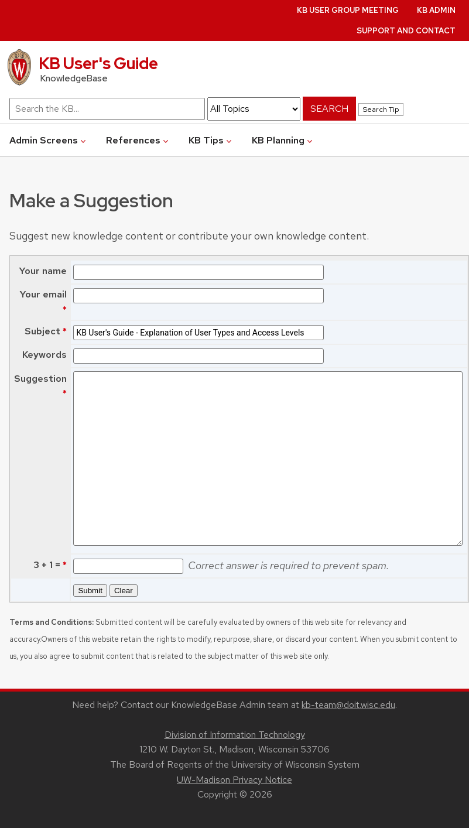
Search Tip (380, 109)
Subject (42, 331)
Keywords (44, 354)
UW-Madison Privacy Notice (234, 780)
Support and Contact (406, 31)
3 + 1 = (45, 565)
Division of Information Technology (235, 734)
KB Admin (436, 10)
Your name (43, 271)
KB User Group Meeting (348, 10)
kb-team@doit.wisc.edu (348, 705)
